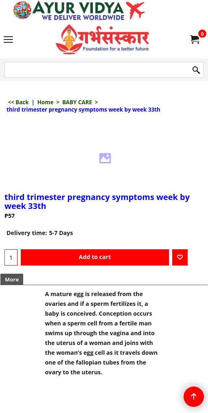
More (12, 279)
